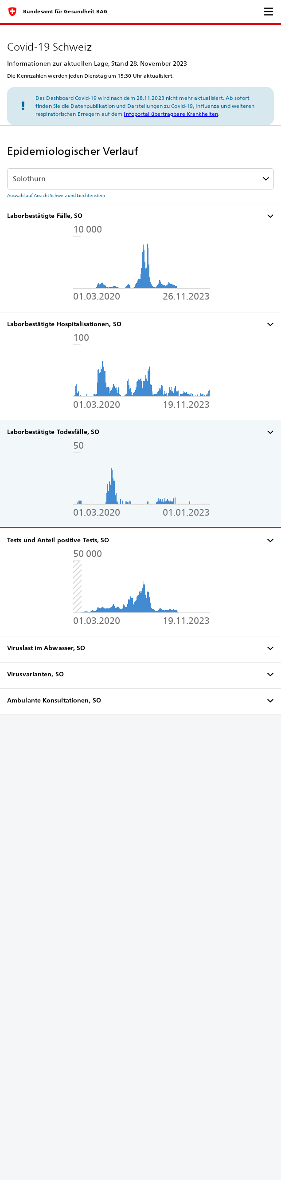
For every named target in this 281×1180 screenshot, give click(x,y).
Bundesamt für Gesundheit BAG (65, 11)
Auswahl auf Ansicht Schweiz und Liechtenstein (56, 195)
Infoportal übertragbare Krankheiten (171, 114)
